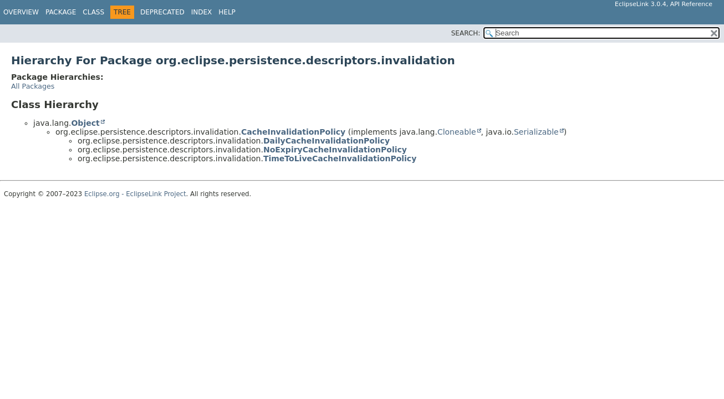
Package (60, 12)
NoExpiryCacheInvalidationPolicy (335, 149)
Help (227, 12)
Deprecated (162, 12)
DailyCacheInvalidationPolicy (326, 140)
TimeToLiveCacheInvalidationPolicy (339, 158)
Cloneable (456, 131)
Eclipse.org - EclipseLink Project (135, 194)
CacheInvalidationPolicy (293, 131)
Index (201, 12)
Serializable (536, 131)
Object (85, 123)
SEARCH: (466, 33)
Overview (21, 12)
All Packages (32, 86)
